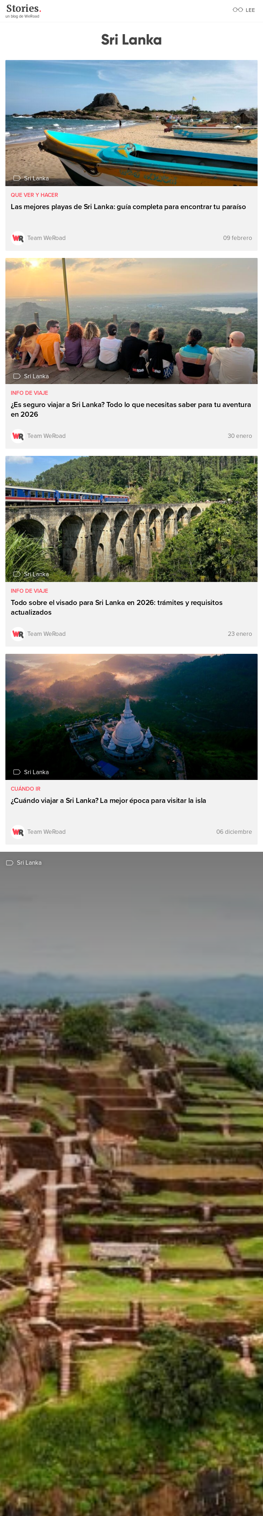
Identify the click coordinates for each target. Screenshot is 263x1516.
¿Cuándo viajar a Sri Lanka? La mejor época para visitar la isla (108, 800)
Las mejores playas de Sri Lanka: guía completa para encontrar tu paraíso (128, 206)
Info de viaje (29, 393)
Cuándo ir (26, 789)
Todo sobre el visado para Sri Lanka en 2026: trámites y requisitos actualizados (117, 607)
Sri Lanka (36, 178)
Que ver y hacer (34, 195)
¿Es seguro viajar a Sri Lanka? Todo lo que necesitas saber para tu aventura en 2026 (131, 409)
